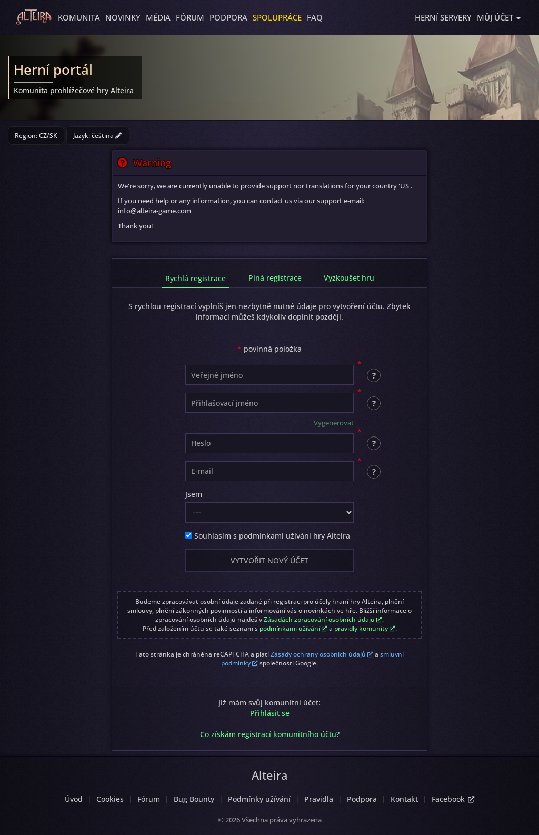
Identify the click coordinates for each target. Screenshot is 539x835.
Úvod (74, 799)
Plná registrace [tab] (275, 278)
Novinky (123, 17)
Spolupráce (277, 17)
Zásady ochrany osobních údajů (322, 654)
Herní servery (443, 17)
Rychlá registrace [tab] (195, 278)
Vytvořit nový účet (269, 560)
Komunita (79, 17)
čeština (107, 135)
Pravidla (318, 799)
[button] (498, 17)
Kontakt (404, 799)
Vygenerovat (334, 423)
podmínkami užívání (293, 628)
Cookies (110, 799)
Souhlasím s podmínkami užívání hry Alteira (267, 536)
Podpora (228, 17)
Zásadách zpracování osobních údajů (323, 619)
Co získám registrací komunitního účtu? (270, 734)
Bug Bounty (194, 799)
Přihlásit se (270, 713)
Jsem (193, 494)
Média (158, 17)
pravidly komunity (364, 628)
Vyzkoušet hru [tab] (349, 278)
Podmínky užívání (259, 799)
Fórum (190, 17)
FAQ (315, 17)
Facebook (453, 799)
